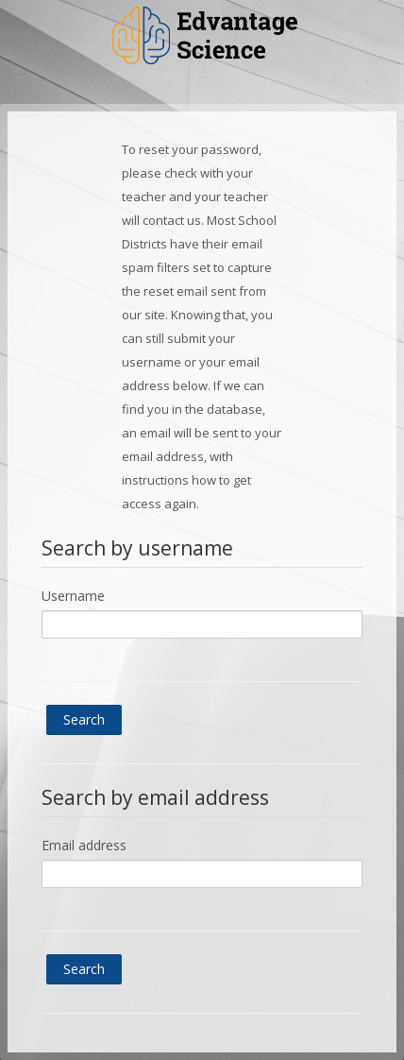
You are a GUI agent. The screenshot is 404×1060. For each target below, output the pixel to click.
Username (73, 596)
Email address (84, 845)
